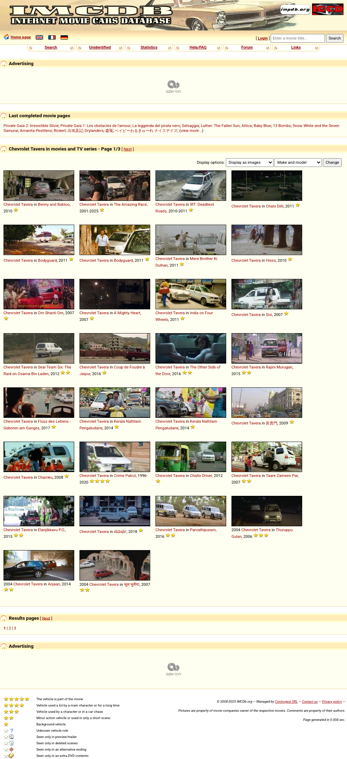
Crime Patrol (125, 475)
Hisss (271, 260)
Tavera (27, 204)
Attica (247, 125)
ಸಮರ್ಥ (120, 531)
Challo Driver (201, 475)
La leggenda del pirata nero (156, 125)
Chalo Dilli (274, 206)
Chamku (45, 477)
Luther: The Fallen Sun (220, 125)
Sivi (269, 314)
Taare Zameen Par (282, 475)
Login (263, 38)
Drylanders (94, 130)
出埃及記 (75, 130)
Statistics (148, 47)
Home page (21, 37)
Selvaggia (190, 125)
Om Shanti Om (50, 312)
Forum (247, 47)
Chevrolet (12, 204)
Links (296, 47)
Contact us (310, 701)
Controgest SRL (286, 701)
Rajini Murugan (279, 367)
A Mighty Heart (127, 312)
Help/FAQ (197, 47)
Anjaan (54, 584)
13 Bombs (282, 125)
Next (128, 149)
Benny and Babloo (54, 204)
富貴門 (271, 423)
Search (51, 47)
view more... (191, 130)
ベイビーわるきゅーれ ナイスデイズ (146, 130)
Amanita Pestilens (36, 130)
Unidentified (100, 47)
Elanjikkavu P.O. (51, 529)
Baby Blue (262, 125)
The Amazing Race (130, 204)
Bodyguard (47, 260)
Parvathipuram (203, 529)
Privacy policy (332, 701)
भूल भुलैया (132, 584)
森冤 (109, 130)
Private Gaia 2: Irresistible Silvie (31, 125)
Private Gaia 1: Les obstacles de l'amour (96, 125)
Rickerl (59, 130)
